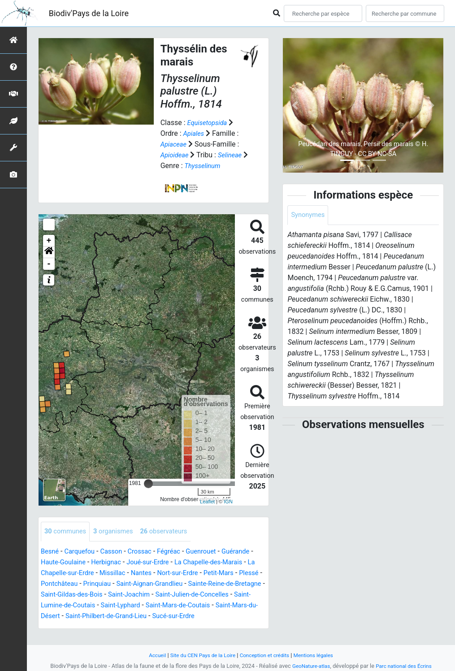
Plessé (89, 584)
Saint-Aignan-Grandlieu (224, 584)
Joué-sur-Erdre (193, 562)
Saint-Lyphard (232, 606)
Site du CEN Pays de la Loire (199, 655)
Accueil (149, 655)
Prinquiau (167, 584)
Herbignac (148, 562)
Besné (51, 552)
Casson (117, 552)
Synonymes (309, 215)
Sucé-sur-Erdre (83, 627)
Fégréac (179, 552)
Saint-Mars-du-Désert (150, 616)
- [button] (49, 264)
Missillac (169, 573)
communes (67, 532)
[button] (49, 252)
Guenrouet (213, 552)
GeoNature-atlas (308, 665)
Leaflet (207, 501)
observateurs (173, 532)
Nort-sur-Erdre (239, 573)
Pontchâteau (126, 584)
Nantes (200, 573)
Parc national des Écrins (405, 665)
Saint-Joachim (223, 595)
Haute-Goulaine (101, 562)
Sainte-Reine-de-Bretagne (81, 595)
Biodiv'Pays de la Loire (89, 13)
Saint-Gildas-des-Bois (160, 595)
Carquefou (82, 552)
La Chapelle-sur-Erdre (115, 573)
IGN (228, 501)
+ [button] (49, 240)
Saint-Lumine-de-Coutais (166, 606)
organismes (119, 532)
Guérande (56, 562)
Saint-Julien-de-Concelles (81, 606)
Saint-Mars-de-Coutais (76, 616)
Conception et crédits (266, 655)
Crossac (147, 552)
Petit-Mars (57, 584)
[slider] (148, 483)
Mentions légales (320, 655)
